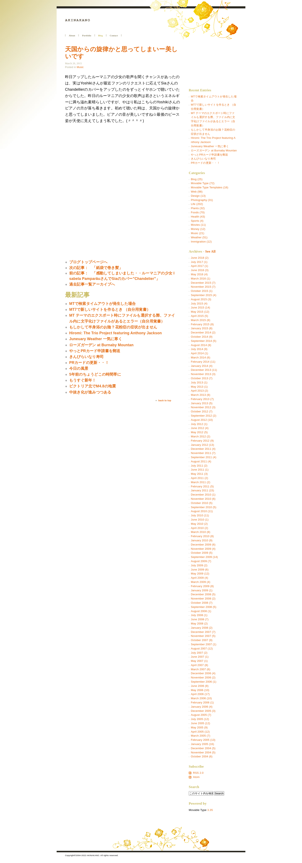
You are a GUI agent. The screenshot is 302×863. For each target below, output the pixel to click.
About (72, 35)
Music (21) (197, 233)
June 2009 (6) (199, 569)
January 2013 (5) (201, 403)
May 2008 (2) (199, 623)
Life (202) (197, 204)
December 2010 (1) (203, 494)
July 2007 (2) (199, 652)
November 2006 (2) (203, 677)
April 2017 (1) (199, 266)
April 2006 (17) (200, 694)
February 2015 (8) (202, 324)
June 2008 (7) (199, 619)
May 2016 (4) (199, 274)
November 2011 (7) (203, 453)
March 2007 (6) (200, 669)
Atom (196, 777)
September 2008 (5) (203, 607)
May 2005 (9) (199, 727)
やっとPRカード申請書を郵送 (209, 154)
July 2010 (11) (200, 515)
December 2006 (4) (203, 673)
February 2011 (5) (202, 486)
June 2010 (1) (199, 519)
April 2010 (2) (199, 528)
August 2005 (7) (201, 714)
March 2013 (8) (200, 394)
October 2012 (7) (201, 411)
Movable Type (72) (203, 183)
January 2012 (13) (202, 444)
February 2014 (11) (203, 361)
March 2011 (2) (200, 482)
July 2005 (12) (200, 719)
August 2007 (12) (202, 648)
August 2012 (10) (202, 419)
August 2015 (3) (201, 299)
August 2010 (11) (202, 511)
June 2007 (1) (199, 656)
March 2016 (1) (200, 278)
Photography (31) (202, 200)
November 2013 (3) (203, 374)
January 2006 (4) (201, 706)
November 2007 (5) (203, 635)
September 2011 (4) (203, 457)
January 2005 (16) (202, 744)
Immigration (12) (201, 241)
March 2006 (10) (201, 698)
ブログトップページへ (88, 262)
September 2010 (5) (203, 507)
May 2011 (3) (199, 473)
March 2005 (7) (200, 735)
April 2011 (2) (199, 478)
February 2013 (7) (202, 399)
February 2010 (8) (202, 536)
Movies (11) (198, 224)
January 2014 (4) (201, 365)
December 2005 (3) (203, 710)
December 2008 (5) (203, 594)
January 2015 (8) (201, 328)
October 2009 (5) (201, 552)
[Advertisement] (100, 225)
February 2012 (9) (202, 440)
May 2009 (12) (200, 573)
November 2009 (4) (203, 548)
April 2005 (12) (200, 731)
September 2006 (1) (203, 681)
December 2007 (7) (203, 631)
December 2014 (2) (203, 332)
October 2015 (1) (201, 290)
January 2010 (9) (201, 540)
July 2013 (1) (199, 382)
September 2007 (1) (203, 644)
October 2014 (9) (201, 336)
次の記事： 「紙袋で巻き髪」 (96, 268)
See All (210, 251)
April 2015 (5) (199, 315)
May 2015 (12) (200, 311)
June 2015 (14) (200, 307)
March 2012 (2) (200, 436)
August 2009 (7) (201, 561)
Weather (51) (199, 237)
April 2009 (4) (199, 577)
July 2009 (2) (199, 565)
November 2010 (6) (203, 498)
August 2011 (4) (201, 461)
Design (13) (198, 195)
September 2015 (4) (203, 295)
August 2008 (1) (201, 611)
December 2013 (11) (204, 369)
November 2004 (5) (203, 752)
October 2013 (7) (201, 378)
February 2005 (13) (203, 739)
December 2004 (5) (203, 748)
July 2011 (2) (199, 465)
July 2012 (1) (199, 424)
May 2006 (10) (200, 690)
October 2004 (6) (201, 756)
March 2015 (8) (200, 320)
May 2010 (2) (199, 523)
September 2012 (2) (203, 415)
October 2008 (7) (201, 602)
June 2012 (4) (199, 428)
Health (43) (198, 216)
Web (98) (197, 191)
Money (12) (198, 229)
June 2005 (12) (200, 723)
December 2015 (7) (203, 282)
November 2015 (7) (203, 286)
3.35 (210, 810)
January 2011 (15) (202, 490)
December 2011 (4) (203, 448)
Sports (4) (197, 220)
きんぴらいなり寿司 (203, 158)
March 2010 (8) (200, 532)
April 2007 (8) (199, 665)
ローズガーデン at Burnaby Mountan (214, 150)
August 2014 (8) (201, 345)
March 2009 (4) (200, 582)
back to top (164, 400)
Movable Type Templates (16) (209, 187)
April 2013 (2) (199, 390)
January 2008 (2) (201, 627)
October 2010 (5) (201, 503)
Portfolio (86, 35)
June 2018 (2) (199, 257)
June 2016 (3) (199, 270)
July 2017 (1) (199, 262)
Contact (114, 35)
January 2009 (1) (201, 590)
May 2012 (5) (199, 432)
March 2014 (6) (200, 357)
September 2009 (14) (204, 557)
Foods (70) (198, 212)
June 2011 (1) (199, 469)
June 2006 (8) (199, 685)
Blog (100, 35)
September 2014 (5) (203, 340)
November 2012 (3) (203, 407)
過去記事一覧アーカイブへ (92, 284)
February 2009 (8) (202, 586)
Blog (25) (197, 179)
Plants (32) (198, 208)
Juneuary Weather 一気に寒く (210, 146)
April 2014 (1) (199, 353)
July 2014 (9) (199, 349)
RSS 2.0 (198, 772)
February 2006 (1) (202, 702)
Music (80, 67)
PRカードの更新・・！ (205, 162)
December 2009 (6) (203, 544)
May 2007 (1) (199, 660)
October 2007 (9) (201, 640)
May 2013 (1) (199, 386)
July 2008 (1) (199, 615)
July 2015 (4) (199, 303)
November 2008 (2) (203, 598)
